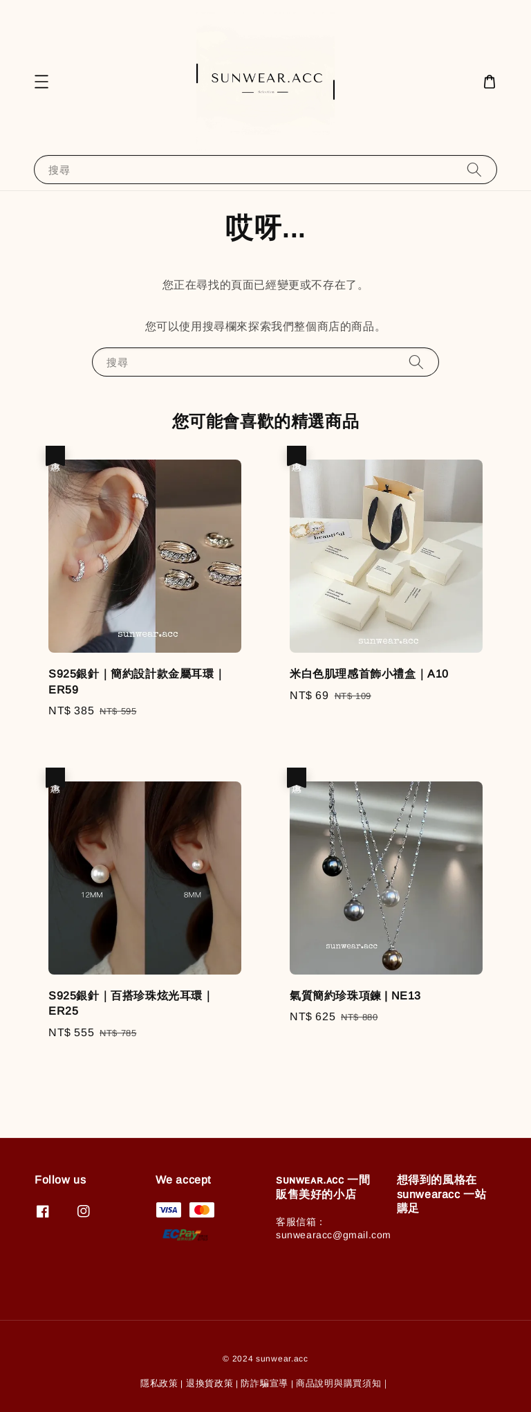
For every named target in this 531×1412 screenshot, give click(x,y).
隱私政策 (159, 1383)
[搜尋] (474, 169)
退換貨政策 (210, 1383)
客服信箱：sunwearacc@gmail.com (333, 1228)
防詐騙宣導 (264, 1383)
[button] (41, 81)
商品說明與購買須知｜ (343, 1383)
